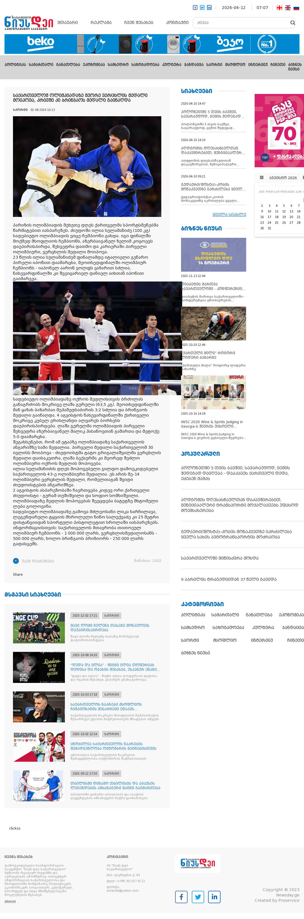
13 (291, 211)
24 (269, 222)
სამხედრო (118, 65)
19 (284, 217)
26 (284, 222)
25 (276, 222)
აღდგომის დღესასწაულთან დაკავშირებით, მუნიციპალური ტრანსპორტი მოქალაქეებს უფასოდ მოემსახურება (239, 505)
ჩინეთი (277, 65)
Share (18, 575)
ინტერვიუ (258, 65)
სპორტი (214, 65)
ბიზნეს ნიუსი (195, 653)
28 (298, 222)
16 (262, 217)
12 (284, 211)
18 (276, 217)
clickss (15, 828)
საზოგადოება (145, 65)
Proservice (288, 900)
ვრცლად (10, 901)
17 (269, 217)
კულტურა (171, 65)
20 (291, 217)
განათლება (68, 65)
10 (269, 211)
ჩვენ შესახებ (138, 22)
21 (298, 217)
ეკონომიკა (94, 65)
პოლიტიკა (15, 65)
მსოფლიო (235, 65)
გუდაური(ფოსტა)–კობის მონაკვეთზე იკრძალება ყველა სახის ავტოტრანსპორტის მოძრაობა (236, 534)
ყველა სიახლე (229, 214)
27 (291, 222)
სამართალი (41, 65)
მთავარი (68, 22)
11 (276, 211)
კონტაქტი (177, 22)
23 (262, 222)
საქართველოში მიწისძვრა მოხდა (220, 558)
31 (269, 228)
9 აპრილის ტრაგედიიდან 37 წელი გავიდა (229, 579)
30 (262, 228)
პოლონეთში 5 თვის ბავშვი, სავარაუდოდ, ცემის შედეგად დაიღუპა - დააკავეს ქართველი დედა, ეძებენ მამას (235, 473)
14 (298, 211)
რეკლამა (101, 22)
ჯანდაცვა (194, 65)
